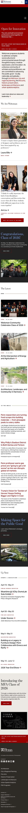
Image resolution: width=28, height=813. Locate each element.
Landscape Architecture (8, 780)
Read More (6, 251)
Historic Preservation (8, 777)
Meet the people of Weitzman (12, 220)
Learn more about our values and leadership (13, 95)
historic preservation (10, 83)
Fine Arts (4, 774)
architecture (13, 78)
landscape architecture (11, 85)
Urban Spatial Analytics (8, 782)
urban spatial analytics (10, 87)
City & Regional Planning (8, 771)
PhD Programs (5, 785)
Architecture (5, 768)
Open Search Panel (22, 2)
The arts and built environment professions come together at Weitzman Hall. (12, 35)
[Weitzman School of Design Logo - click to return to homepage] (6, 2)
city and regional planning (13, 79)
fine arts (22, 80)
